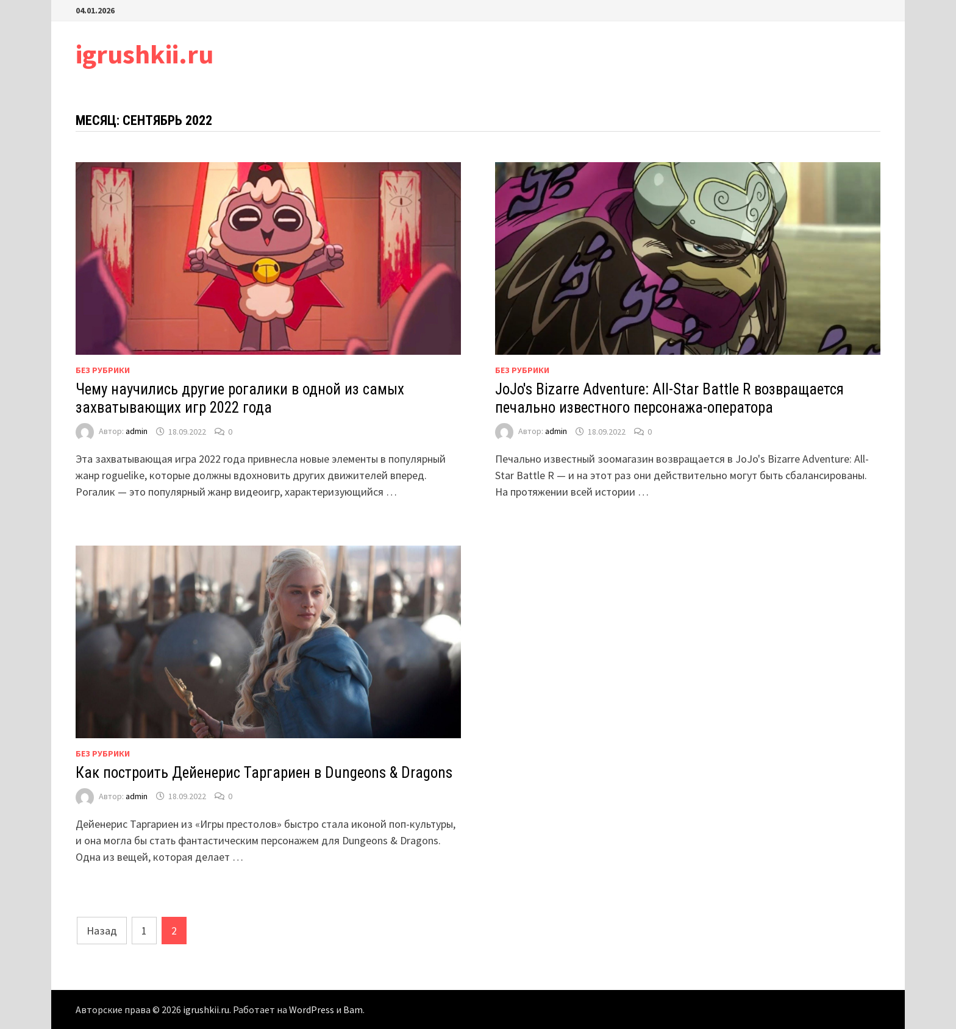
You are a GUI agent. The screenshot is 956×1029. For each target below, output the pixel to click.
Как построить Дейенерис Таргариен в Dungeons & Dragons (264, 773)
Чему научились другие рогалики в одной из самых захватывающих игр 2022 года (240, 398)
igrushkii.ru (144, 54)
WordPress (311, 1009)
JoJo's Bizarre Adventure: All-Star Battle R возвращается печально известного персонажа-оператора (669, 398)
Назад (102, 931)
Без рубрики (103, 370)
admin (137, 431)
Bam (353, 1009)
